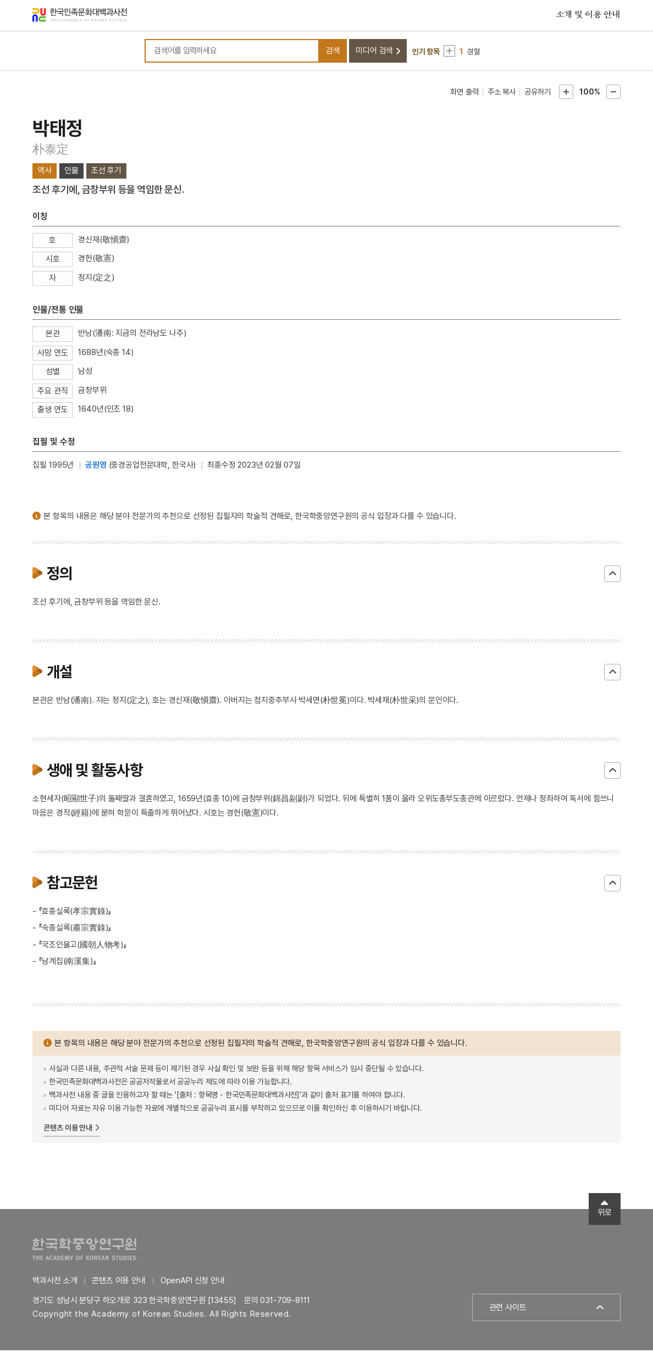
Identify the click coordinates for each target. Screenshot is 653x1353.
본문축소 (613, 94)
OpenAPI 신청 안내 (193, 1283)
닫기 (612, 576)
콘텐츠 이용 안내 (67, 1130)
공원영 (96, 468)
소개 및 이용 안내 (588, 16)
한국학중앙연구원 (84, 1251)
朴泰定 (50, 151)
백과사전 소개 (54, 1283)
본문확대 (566, 94)
